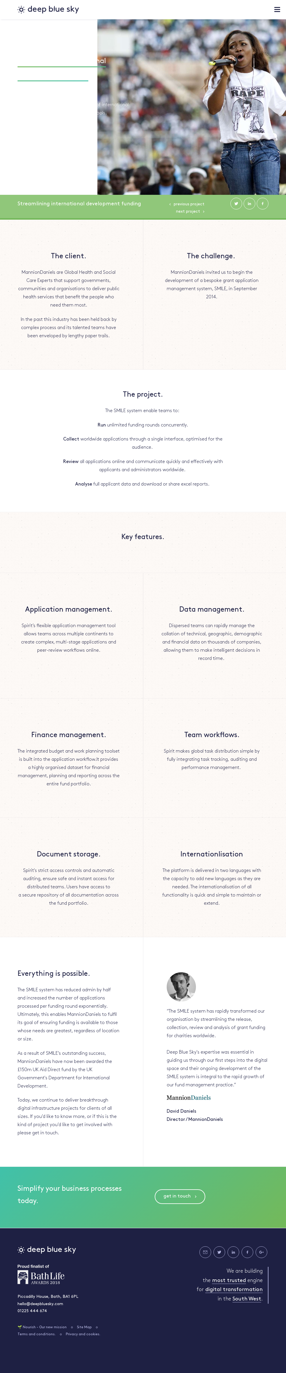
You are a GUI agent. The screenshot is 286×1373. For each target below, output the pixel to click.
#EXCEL (25, 91)
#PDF (47, 91)
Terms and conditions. (37, 1334)
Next (188, 211)
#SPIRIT (69, 91)
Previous (189, 204)
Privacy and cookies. (83, 1334)
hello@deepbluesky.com (40, 1304)
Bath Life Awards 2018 (41, 1274)
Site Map (84, 1327)
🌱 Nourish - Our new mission (42, 1327)
